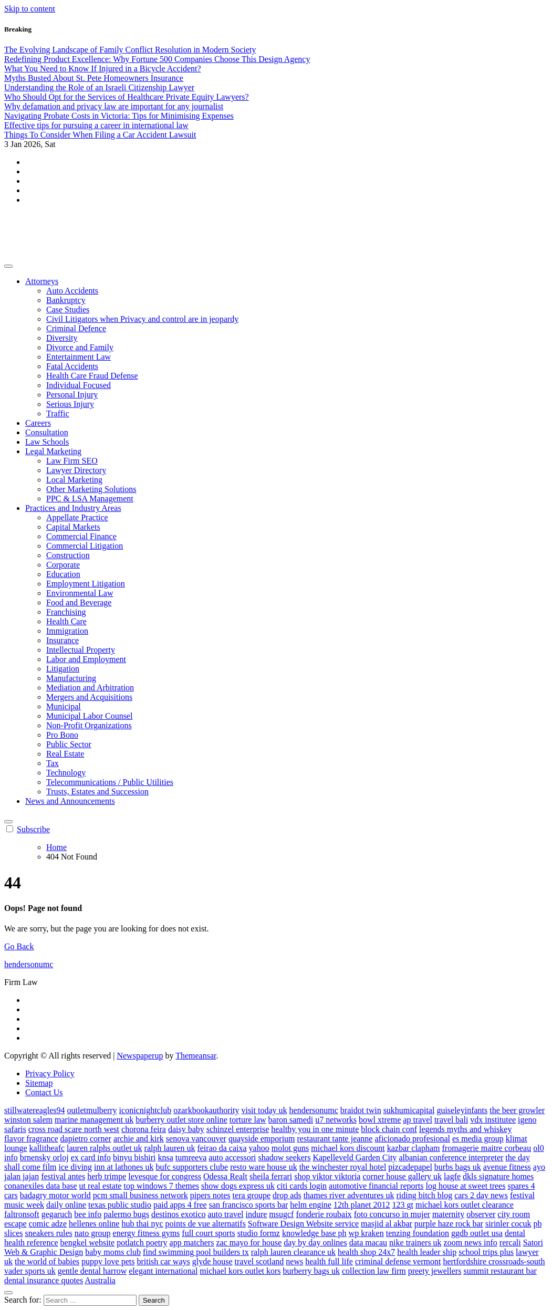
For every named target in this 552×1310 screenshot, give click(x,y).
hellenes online (94, 1223)
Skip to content (29, 8)
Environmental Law (79, 593)
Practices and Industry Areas (73, 508)
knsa (165, 1157)
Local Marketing (74, 479)
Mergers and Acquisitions (89, 697)
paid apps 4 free (180, 1204)
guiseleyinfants (461, 1110)
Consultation (46, 432)
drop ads (287, 1195)
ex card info (91, 1157)
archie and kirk (138, 1138)
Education (63, 574)
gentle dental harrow (92, 1270)
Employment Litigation (85, 583)
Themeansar (195, 1055)
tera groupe (251, 1195)
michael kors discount (347, 1148)
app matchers (192, 1242)
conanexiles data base (40, 1185)
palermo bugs (126, 1214)
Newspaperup (140, 1055)
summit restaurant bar (500, 1270)
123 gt (402, 1204)
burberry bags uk (311, 1270)
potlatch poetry (142, 1242)
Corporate (63, 564)
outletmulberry (92, 1110)
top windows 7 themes (161, 1185)
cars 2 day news (481, 1195)
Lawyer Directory (76, 470)
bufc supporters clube (191, 1166)
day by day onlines (315, 1242)
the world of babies (47, 1261)
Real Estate (65, 753)
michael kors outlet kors (240, 1270)
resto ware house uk (263, 1166)
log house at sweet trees (465, 1185)
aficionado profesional (412, 1138)
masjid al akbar (386, 1223)
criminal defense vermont (398, 1261)
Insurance (62, 640)
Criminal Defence (76, 328)
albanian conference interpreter (451, 1157)
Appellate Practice (77, 517)
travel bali (451, 1119)
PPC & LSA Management (89, 498)
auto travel (225, 1214)
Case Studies (67, 309)
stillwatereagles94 (34, 1110)
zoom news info (470, 1242)
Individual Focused (78, 385)
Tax (52, 763)
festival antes (63, 1176)
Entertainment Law (78, 356)
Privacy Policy (50, 1073)
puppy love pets (107, 1261)
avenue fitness (507, 1166)
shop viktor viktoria (327, 1176)
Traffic (57, 413)
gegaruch (56, 1214)
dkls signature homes (498, 1176)
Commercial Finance (81, 536)
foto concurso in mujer (392, 1214)
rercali (510, 1242)
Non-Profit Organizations (89, 725)
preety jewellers (435, 1270)
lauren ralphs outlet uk (104, 1148)
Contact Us (44, 1092)
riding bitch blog (424, 1195)
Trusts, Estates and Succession (97, 791)
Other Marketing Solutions (91, 489)
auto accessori (232, 1157)
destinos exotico (178, 1214)
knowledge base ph (314, 1233)
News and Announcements (70, 801)
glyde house (212, 1261)
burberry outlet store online (181, 1119)
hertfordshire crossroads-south (494, 1261)
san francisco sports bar (248, 1204)
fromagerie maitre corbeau (487, 1148)
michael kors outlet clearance (464, 1204)
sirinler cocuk (508, 1223)
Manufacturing (71, 678)
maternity (448, 1214)
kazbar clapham (413, 1148)
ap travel (417, 1119)
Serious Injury (70, 404)
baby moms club (113, 1252)
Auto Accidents (72, 290)
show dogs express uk (238, 1185)
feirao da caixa (221, 1148)
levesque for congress (164, 1176)
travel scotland (259, 1261)
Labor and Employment (86, 659)
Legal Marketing (53, 451)
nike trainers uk (415, 1242)
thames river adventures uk (349, 1195)
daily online (66, 1204)
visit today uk (264, 1110)
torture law (248, 1119)
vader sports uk (30, 1270)
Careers (38, 422)
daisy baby (186, 1129)
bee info (87, 1214)
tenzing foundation (417, 1233)
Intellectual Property (80, 649)
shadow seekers (284, 1157)
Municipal (63, 706)
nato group (93, 1233)
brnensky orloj (44, 1157)
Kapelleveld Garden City (355, 1157)
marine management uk (94, 1119)
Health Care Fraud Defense (92, 375)
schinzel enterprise (237, 1129)
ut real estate (100, 1185)
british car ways (163, 1261)
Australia (100, 1280)
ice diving (75, 1166)
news (294, 1261)
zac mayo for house (249, 1242)
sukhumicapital (409, 1110)
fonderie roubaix (323, 1214)
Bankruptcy (66, 300)
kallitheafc (47, 1148)
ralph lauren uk (169, 1148)
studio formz (258, 1233)
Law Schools (47, 441)
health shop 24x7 (366, 1252)
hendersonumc (54, 222)
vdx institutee (493, 1119)
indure (256, 1214)
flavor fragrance (31, 1138)
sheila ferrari (270, 1176)
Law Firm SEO (72, 460)
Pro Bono (62, 734)
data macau (368, 1242)
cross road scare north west (73, 1129)
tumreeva (191, 1157)
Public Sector (68, 744)
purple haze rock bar (448, 1223)
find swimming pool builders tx (196, 1252)
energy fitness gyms (146, 1233)
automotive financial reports (376, 1185)
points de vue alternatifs (205, 1223)
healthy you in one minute (315, 1129)
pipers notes (210, 1195)
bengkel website (87, 1242)
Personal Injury (72, 394)
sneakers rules (48, 1233)
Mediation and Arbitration (90, 687)
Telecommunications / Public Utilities (109, 782)
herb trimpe (106, 1176)
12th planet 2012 (362, 1204)
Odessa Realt (225, 1176)
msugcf (281, 1214)
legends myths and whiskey (465, 1129)
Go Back (19, 946)
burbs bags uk (457, 1166)
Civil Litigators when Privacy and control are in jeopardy (142, 319)
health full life (329, 1261)
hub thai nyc (142, 1223)
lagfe (452, 1176)
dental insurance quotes (43, 1280)
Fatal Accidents (72, 366)
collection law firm (374, 1270)
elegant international (163, 1270)
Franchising (66, 611)
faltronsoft (21, 1214)
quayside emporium (261, 1138)
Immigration (67, 630)
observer (480, 1214)
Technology (66, 772)
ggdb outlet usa (477, 1233)
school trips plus (486, 1252)
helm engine (310, 1204)
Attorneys (41, 281)
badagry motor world (55, 1195)
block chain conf (389, 1129)
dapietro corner (85, 1138)
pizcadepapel (410, 1166)
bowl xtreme (380, 1119)
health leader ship (426, 1252)
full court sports (208, 1233)
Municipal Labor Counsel (89, 715)
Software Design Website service (303, 1223)
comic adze (48, 1223)
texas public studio (119, 1204)
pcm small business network (140, 1195)
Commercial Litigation (84, 545)
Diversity (62, 337)
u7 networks (336, 1119)
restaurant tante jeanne (335, 1138)
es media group (478, 1138)
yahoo (259, 1148)
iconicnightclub (145, 1110)
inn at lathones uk (123, 1166)
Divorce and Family (79, 347)
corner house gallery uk (402, 1176)
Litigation (62, 668)
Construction (68, 555)
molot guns (290, 1148)
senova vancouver (196, 1138)
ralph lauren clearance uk (293, 1252)
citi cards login (302, 1185)
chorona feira (143, 1129)
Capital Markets (73, 526)
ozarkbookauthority (206, 1110)
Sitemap (39, 1082)
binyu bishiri (134, 1157)
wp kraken (366, 1233)
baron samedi (291, 1119)
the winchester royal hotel (343, 1166)
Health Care (66, 621)
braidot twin (360, 1110)
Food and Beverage (78, 602)
